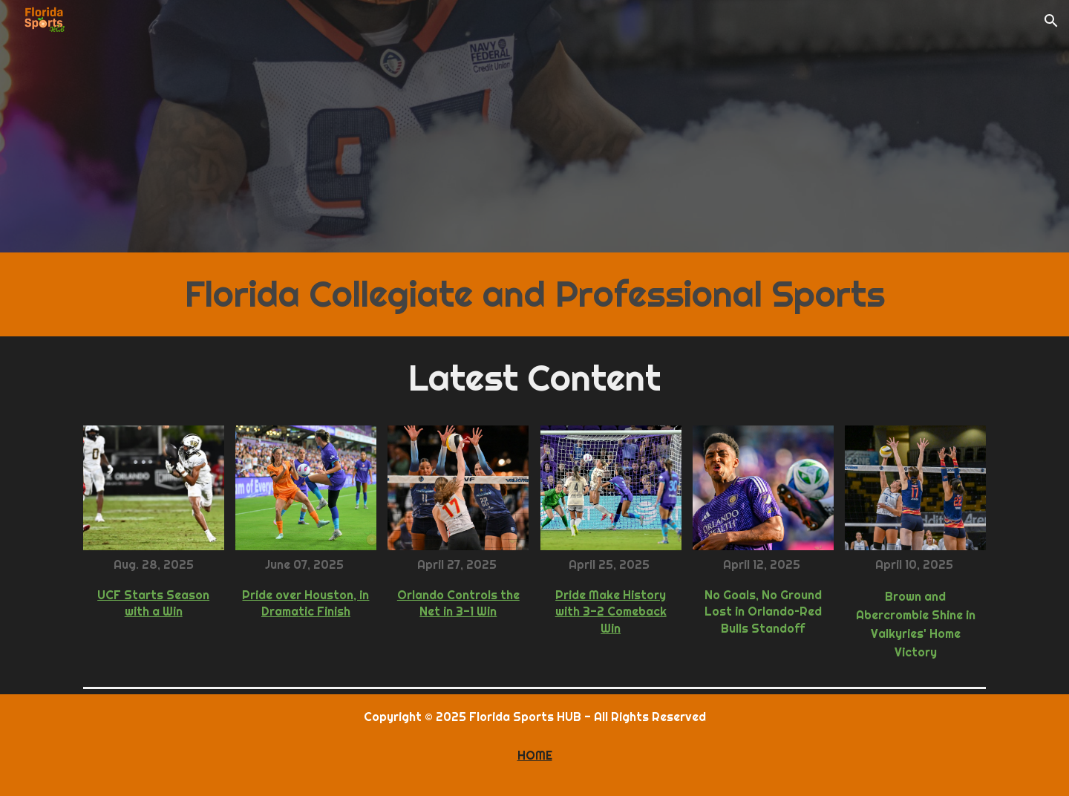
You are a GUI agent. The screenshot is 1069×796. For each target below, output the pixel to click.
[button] (1051, 21)
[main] (535, 294)
